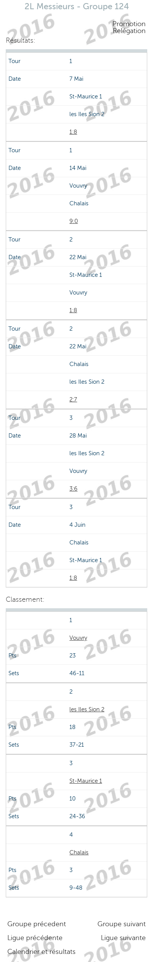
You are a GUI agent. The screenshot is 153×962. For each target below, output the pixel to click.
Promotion (129, 24)
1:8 (73, 132)
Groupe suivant (121, 924)
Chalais (79, 852)
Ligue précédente (35, 938)
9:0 (73, 221)
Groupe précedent (36, 924)
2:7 (73, 399)
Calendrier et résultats (41, 951)
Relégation (129, 31)
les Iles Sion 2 (86, 709)
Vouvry (78, 638)
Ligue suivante (123, 938)
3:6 (73, 489)
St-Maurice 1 (85, 781)
